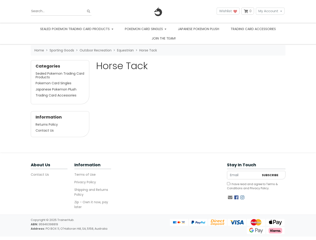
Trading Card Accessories (253, 29)
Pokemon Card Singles (53, 83)
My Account (268, 10)
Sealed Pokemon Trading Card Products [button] (75, 29)
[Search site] (89, 11)
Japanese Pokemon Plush (198, 29)
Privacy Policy (85, 182)
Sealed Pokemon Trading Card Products (60, 75)
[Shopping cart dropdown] (247, 11)
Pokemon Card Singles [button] (144, 29)
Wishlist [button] (228, 10)
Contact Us (45, 130)
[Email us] (230, 197)
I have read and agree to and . (252, 186)
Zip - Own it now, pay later (91, 204)
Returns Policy (47, 124)
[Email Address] (243, 175)
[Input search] (61, 11)
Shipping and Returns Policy (91, 192)
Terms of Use (85, 174)
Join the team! (164, 38)
